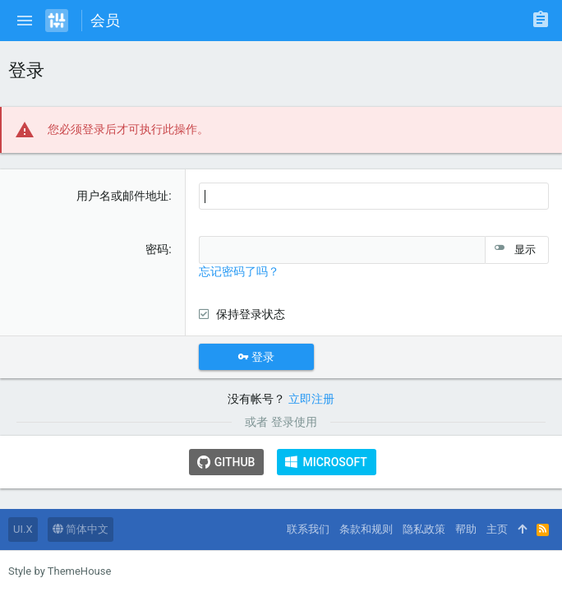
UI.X (23, 529)
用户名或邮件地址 (122, 195)
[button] (24, 20)
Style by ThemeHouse (59, 571)
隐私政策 (424, 529)
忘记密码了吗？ (239, 271)
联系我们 (308, 529)
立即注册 (311, 398)
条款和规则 (366, 529)
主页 (497, 529)
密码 (156, 249)
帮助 (466, 529)
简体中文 (80, 529)
